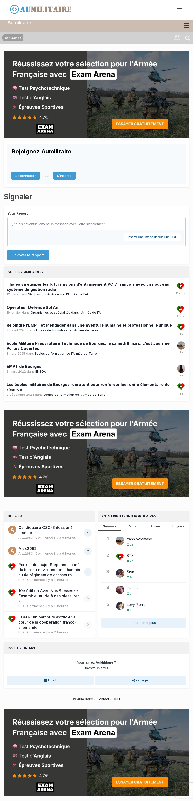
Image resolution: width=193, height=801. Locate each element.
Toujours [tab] (178, 526)
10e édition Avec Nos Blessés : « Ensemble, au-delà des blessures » (48, 595)
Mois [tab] (132, 526)
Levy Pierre (136, 604)
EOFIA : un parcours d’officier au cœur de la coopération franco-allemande (48, 622)
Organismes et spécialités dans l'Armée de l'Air (67, 312)
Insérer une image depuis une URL (152, 237)
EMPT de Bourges (24, 366)
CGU (116, 699)
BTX (21, 580)
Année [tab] (155, 526)
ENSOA (40, 371)
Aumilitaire (19, 23)
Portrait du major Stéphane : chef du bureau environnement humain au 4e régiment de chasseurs (49, 569)
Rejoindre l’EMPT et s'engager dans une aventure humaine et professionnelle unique (89, 325)
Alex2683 (25, 537)
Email (50, 680)
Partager (140, 680)
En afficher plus (144, 623)
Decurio (133, 588)
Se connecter (25, 176)
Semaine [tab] (110, 526)
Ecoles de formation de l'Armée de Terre (67, 330)
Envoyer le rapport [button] (28, 255)
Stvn (130, 572)
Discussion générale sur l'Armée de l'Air (58, 294)
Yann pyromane (139, 539)
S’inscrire (64, 176)
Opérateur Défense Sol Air (32, 307)
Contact (103, 699)
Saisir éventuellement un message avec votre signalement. (59, 224)
